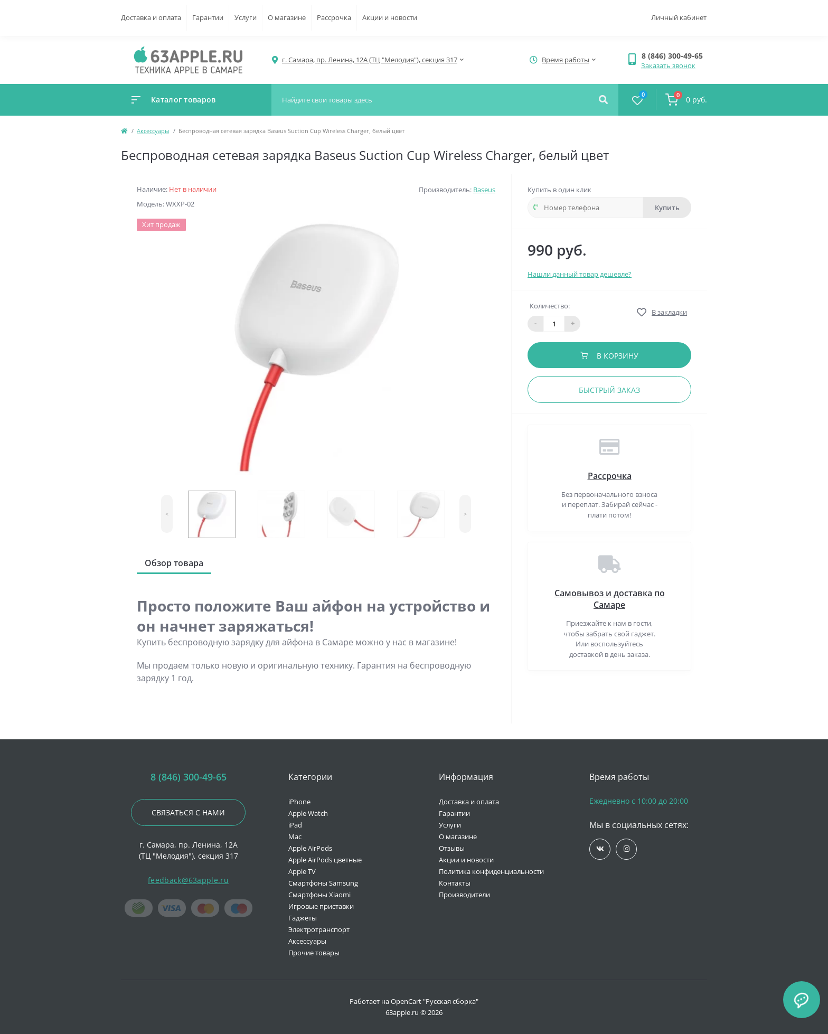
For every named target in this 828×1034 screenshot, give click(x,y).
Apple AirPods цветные (325, 859)
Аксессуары (153, 131)
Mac (295, 836)
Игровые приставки (321, 906)
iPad (295, 825)
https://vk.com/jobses (600, 848)
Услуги (245, 17)
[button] (674, 55)
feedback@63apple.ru (188, 880)
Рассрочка (334, 17)
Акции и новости (389, 17)
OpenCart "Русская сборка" (434, 1001)
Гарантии (207, 17)
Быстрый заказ (609, 390)
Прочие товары (314, 952)
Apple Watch (308, 813)
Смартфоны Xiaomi (319, 894)
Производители (464, 894)
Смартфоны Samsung (323, 883)
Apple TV (302, 871)
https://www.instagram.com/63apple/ (626, 848)
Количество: (550, 306)
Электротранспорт (319, 929)
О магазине (287, 17)
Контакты (455, 883)
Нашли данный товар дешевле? (580, 274)
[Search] (603, 100)
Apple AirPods (310, 848)
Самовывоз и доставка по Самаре (609, 598)
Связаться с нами (188, 812)
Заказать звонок (668, 65)
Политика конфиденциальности (491, 871)
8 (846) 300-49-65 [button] (188, 777)
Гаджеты (302, 918)
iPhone (299, 801)
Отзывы (452, 848)
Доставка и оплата (151, 17)
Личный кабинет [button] (679, 17)
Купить (667, 207)
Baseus (484, 189)
